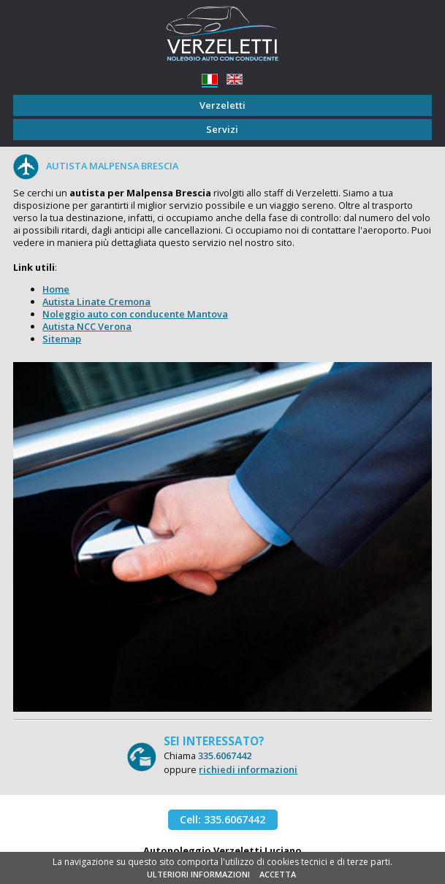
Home (55, 289)
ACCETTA (277, 874)
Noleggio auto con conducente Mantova (135, 313)
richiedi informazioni (248, 769)
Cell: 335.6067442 (222, 819)
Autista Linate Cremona (96, 301)
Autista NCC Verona (87, 326)
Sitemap (61, 338)
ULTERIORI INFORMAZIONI (198, 874)
